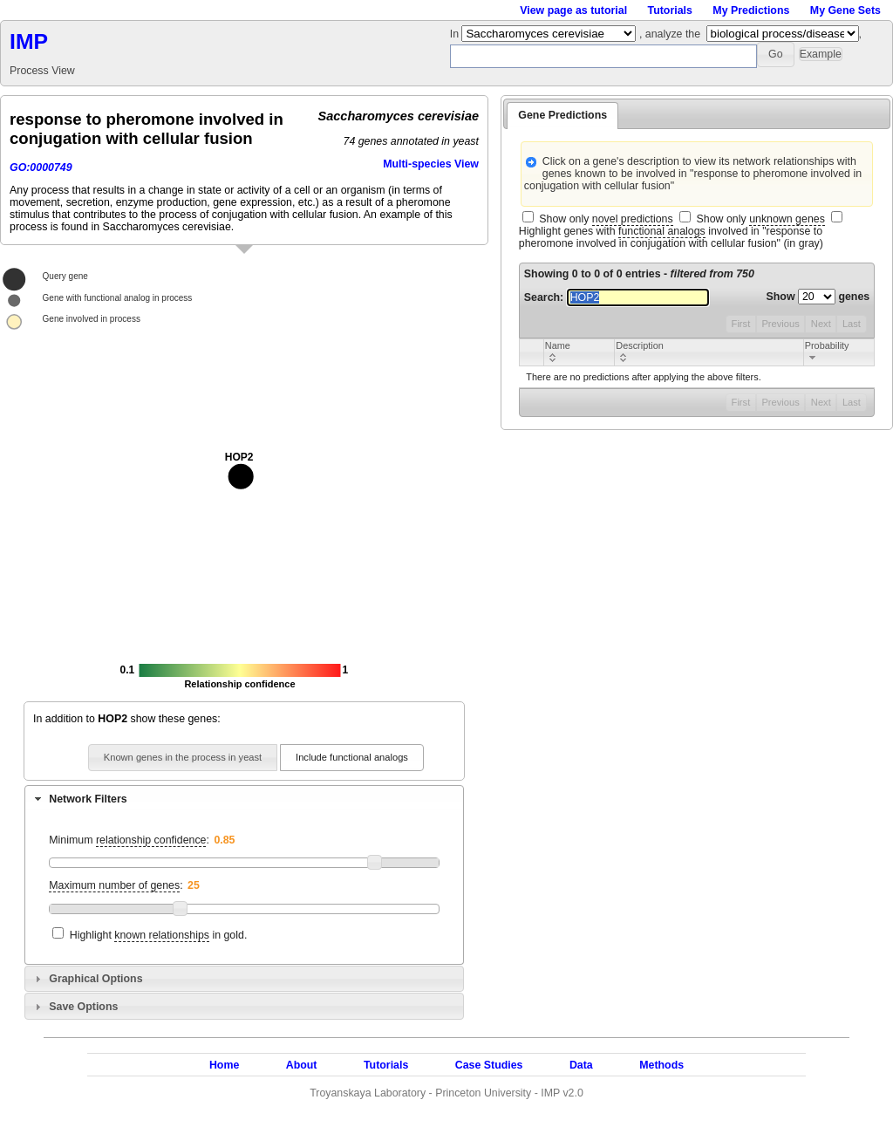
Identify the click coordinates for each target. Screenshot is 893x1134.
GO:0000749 (41, 167)
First (741, 323)
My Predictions (750, 10)
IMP (29, 41)
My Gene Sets (845, 10)
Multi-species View (431, 164)
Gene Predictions (562, 115)
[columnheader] (578, 351)
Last (851, 323)
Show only (605, 219)
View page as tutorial (573, 10)
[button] (775, 54)
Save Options (83, 1007)
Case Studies (489, 1065)
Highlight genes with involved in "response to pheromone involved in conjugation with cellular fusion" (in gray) (671, 237)
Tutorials (670, 10)
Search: (616, 297)
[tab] (244, 798)
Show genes (818, 296)
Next (821, 323)
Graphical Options (95, 979)
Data (581, 1065)
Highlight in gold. (159, 935)
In (456, 34)
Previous (780, 323)
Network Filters (87, 799)
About (301, 1065)
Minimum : (129, 840)
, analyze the (669, 34)
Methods (661, 1065)
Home (224, 1065)
